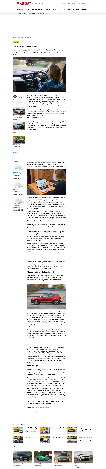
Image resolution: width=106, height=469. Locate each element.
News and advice (20, 424)
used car (60, 95)
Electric (48, 9)
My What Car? (82, 3)
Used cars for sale (38, 9)
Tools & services (71, 3)
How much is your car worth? (40, 407)
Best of (61, 9)
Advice (85, 9)
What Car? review (50, 199)
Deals (27, 9)
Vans (64, 3)
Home (14, 37)
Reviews (20, 9)
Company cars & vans (74, 9)
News (55, 9)
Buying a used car (42, 412)
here (54, 403)
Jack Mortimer (45, 369)
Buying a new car (31, 412)
